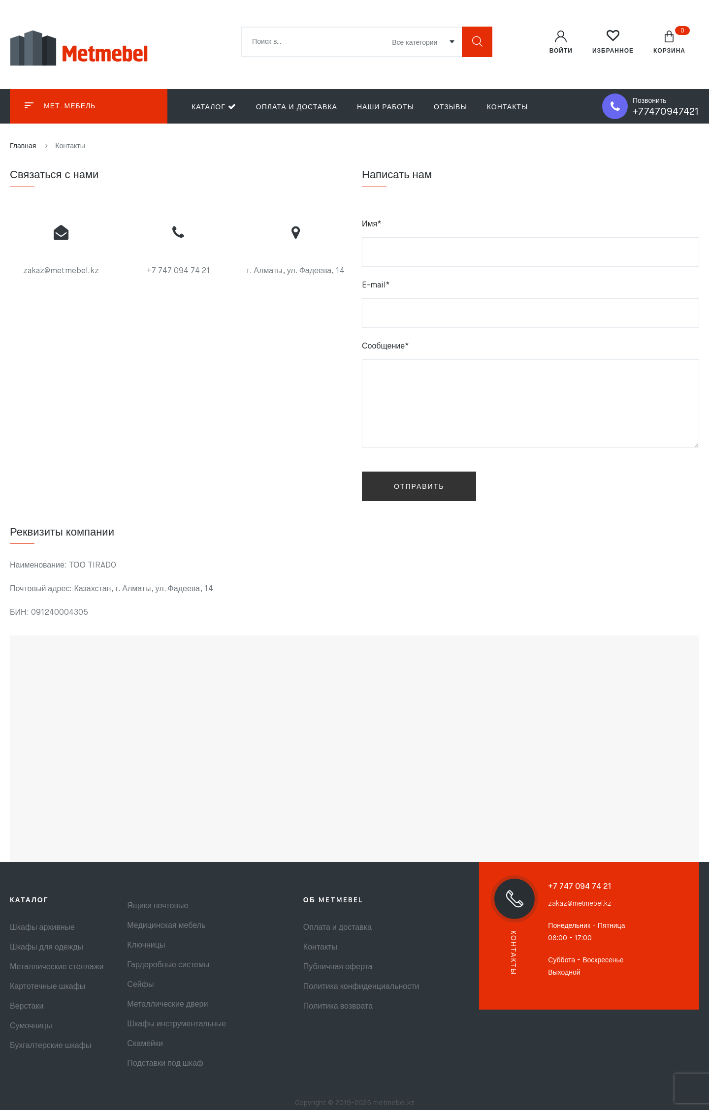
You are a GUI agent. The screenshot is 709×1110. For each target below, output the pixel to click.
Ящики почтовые (157, 906)
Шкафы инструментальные (176, 1024)
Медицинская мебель (166, 926)
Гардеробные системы (168, 965)
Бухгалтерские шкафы (50, 1046)
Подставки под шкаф (165, 1064)
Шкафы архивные (42, 928)
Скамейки (145, 1044)
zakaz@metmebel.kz (61, 271)
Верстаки (26, 1007)
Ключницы (146, 946)
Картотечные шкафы (47, 987)
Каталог (214, 106)
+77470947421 (666, 112)
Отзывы (450, 107)
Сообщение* (530, 398)
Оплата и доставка (296, 107)
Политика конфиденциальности (361, 987)
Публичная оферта (338, 967)
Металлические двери (167, 1005)
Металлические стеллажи (56, 967)
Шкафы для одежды (46, 947)
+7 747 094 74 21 (178, 271)
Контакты (507, 107)
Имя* (530, 244)
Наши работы (385, 107)
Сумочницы (31, 1026)
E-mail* (530, 305)
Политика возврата (338, 1007)
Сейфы (140, 985)
